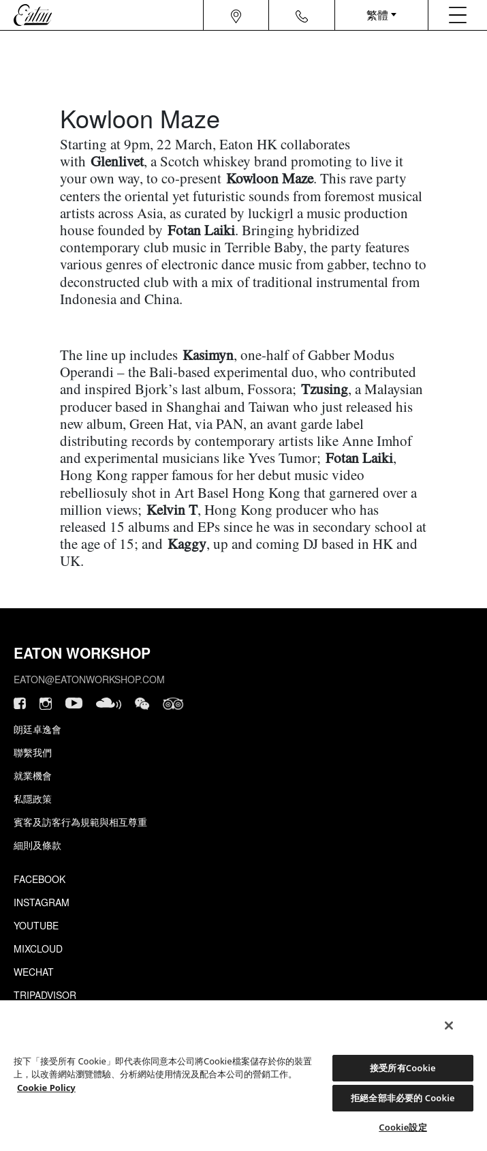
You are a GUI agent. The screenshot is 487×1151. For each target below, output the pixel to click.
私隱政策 (33, 798)
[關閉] (449, 1026)
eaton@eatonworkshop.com (89, 679)
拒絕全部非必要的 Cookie (403, 1098)
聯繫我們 (33, 752)
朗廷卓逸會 (37, 729)
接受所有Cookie (403, 1068)
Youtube (36, 925)
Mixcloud (38, 948)
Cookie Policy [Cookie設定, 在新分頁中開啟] (46, 1087)
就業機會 (33, 775)
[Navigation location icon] (236, 15)
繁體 (377, 15)
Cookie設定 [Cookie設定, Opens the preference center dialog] (402, 1127)
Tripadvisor (45, 995)
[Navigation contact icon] (302, 15)
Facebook (39, 879)
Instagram (41, 902)
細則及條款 (37, 845)
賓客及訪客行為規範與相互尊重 (80, 821)
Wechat (34, 971)
